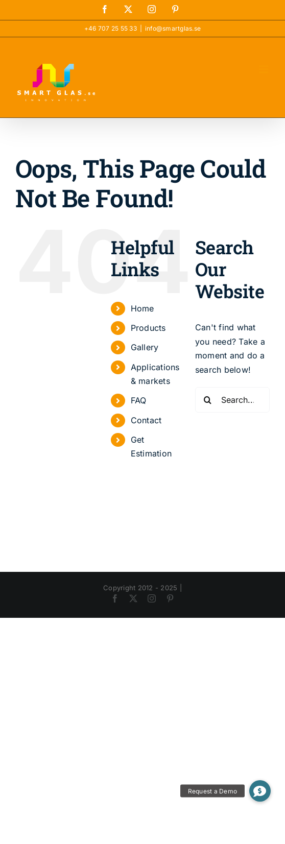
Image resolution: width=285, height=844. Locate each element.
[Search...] (232, 400)
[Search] (208, 400)
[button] (260, 791)
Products (148, 328)
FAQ (139, 400)
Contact (146, 420)
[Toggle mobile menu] (264, 69)
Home (142, 308)
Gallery (145, 347)
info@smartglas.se (173, 28)
